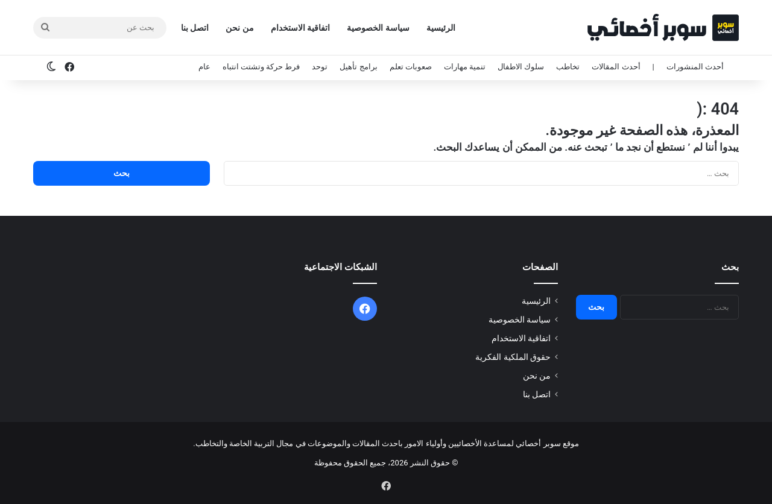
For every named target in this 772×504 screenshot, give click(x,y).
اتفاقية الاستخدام (300, 28)
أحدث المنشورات (695, 66)
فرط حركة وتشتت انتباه (261, 66)
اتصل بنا (195, 28)
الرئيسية (440, 28)
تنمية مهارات (465, 66)
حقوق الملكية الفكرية (513, 357)
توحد (319, 66)
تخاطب (568, 66)
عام (204, 66)
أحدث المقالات (616, 66)
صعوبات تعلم (411, 66)
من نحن (239, 28)
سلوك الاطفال (521, 66)
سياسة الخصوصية (378, 28)
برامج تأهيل (358, 66)
